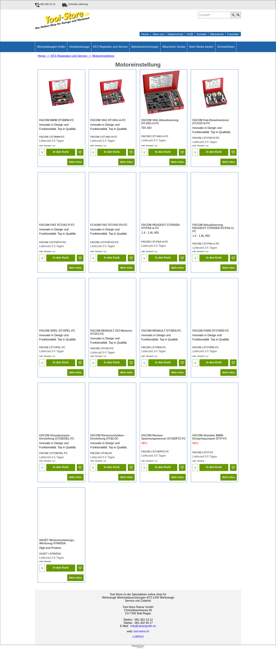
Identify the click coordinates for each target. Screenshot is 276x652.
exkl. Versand (45, 144)
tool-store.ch (141, 632)
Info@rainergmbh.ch (143, 626)
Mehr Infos (75, 160)
